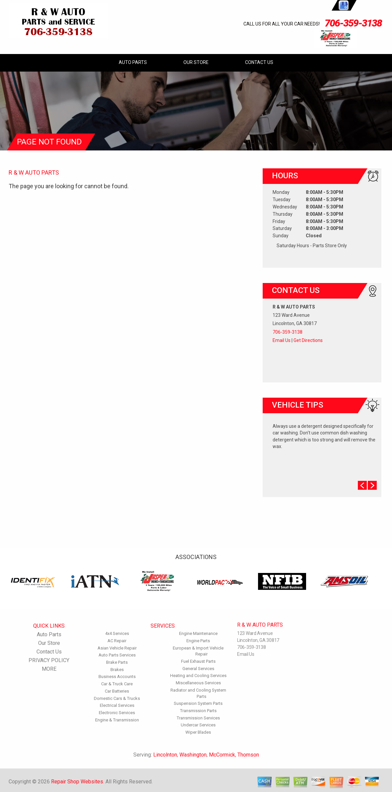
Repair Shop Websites (77, 781)
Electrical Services (117, 705)
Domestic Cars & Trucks (117, 698)
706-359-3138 (353, 23)
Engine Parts (198, 640)
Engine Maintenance (198, 633)
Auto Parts (133, 62)
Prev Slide (362, 485)
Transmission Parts (198, 710)
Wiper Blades (198, 732)
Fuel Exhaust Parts (198, 661)
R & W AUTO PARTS (34, 172)
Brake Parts (117, 662)
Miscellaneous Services (198, 682)
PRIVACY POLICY (49, 660)
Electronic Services (117, 712)
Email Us (282, 340)
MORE (49, 669)
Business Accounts (117, 676)
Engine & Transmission (117, 719)
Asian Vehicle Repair (117, 648)
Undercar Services (198, 724)
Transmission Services (198, 717)
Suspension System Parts (198, 703)
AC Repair (116, 640)
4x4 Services (117, 633)
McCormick (222, 755)
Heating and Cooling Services (198, 675)
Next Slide (372, 485)
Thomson (248, 755)
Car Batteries (117, 691)
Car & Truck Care (117, 683)
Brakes (117, 669)
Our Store (196, 62)
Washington (193, 755)
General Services (198, 668)
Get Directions (308, 340)
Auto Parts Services (117, 654)
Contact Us (259, 62)
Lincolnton (165, 755)
